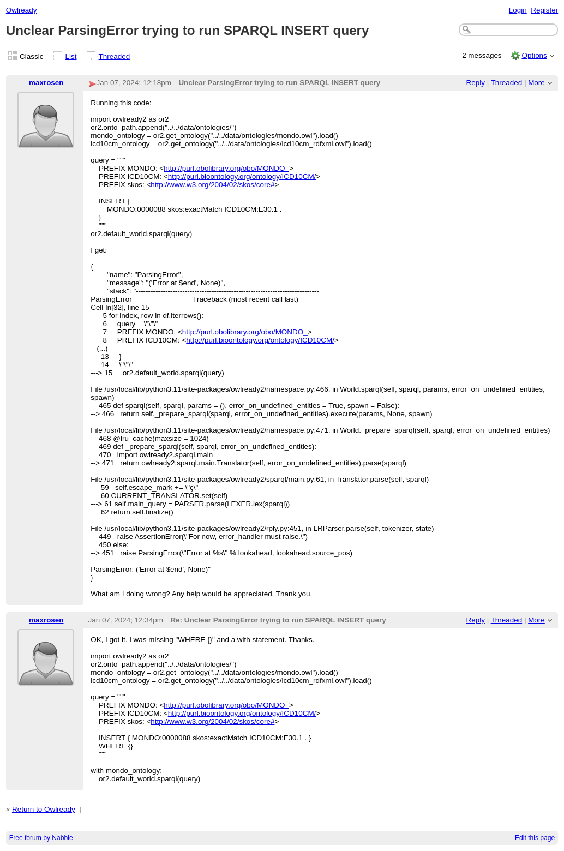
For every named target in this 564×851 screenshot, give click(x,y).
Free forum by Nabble (41, 838)
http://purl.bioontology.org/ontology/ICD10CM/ (242, 176)
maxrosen (46, 83)
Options (534, 55)
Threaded (114, 56)
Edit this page (535, 838)
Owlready (21, 10)
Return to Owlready (43, 809)
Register (544, 10)
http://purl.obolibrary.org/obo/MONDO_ (226, 168)
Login (518, 10)
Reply (475, 83)
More (536, 83)
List (71, 56)
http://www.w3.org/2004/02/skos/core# (212, 185)
